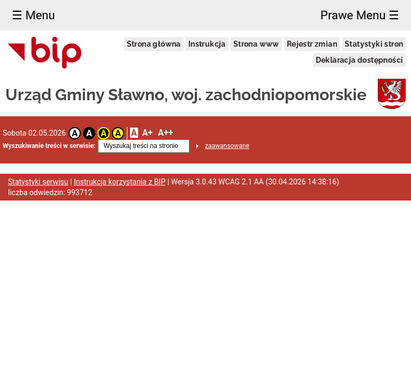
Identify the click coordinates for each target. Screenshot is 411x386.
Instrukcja (207, 44)
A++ (165, 133)
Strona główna (154, 44)
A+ (147, 133)
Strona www (256, 44)
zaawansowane (227, 146)
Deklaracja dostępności (360, 60)
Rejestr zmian (312, 44)
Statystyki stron (374, 44)
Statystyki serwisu (38, 181)
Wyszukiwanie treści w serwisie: (49, 146)
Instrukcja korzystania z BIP (119, 181)
